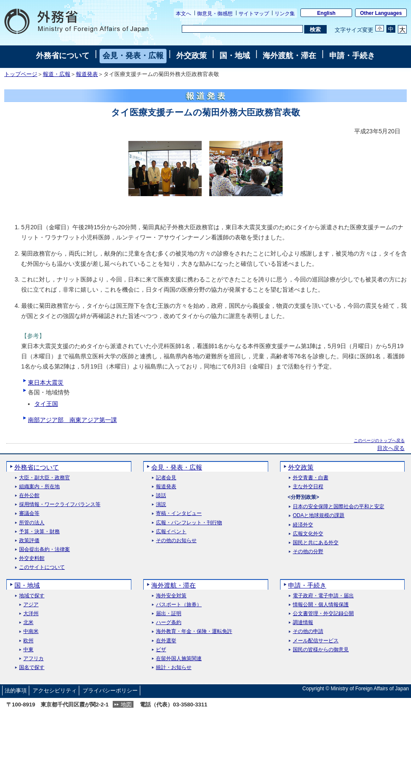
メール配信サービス (316, 641)
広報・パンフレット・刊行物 (189, 523)
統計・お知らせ (174, 667)
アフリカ (33, 658)
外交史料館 (31, 558)
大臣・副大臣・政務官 (44, 478)
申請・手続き (352, 55)
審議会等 (29, 513)
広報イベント (171, 531)
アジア (31, 605)
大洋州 (31, 613)
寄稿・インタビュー (179, 513)
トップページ (20, 74)
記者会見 (166, 478)
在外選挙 (166, 641)
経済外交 (303, 525)
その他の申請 (308, 631)
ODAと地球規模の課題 (318, 515)
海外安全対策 (171, 596)
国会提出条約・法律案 (44, 549)
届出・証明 (168, 613)
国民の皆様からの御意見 (321, 650)
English (326, 13)
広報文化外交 (308, 534)
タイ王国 (46, 403)
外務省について (62, 55)
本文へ (183, 14)
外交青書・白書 (310, 478)
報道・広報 (56, 74)
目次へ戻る (391, 448)
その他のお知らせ (176, 540)
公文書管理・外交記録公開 (323, 613)
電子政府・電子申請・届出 (323, 596)
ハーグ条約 (168, 622)
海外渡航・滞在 (289, 55)
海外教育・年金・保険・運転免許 (194, 631)
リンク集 (285, 14)
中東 (28, 650)
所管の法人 (31, 523)
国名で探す (31, 667)
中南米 (31, 631)
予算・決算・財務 (39, 531)
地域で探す (31, 596)
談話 (161, 495)
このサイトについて (42, 567)
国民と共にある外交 (316, 543)
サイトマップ (254, 14)
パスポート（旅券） (179, 605)
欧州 (28, 641)
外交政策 (191, 55)
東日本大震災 (46, 382)
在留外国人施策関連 (179, 658)
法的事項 (16, 690)
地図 (126, 704)
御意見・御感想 (215, 14)
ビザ (161, 650)
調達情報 (303, 622)
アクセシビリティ (55, 690)
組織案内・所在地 (39, 486)
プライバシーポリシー (110, 690)
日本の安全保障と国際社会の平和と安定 (338, 506)
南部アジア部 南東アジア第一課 (72, 419)
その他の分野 (308, 551)
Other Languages (381, 13)
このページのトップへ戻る (379, 440)
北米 (28, 622)
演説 (161, 504)
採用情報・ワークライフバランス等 (59, 504)
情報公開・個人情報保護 (321, 605)
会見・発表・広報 (133, 55)
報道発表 (87, 74)
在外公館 (29, 495)
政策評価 (29, 540)
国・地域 (234, 55)
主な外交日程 (308, 486)
